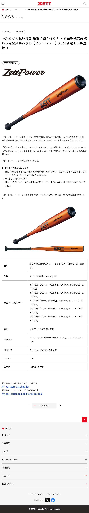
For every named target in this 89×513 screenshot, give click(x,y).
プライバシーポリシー (36, 494)
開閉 (84, 435)
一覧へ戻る (41, 405)
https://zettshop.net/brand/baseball (22, 393)
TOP (5, 9)
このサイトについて (54, 494)
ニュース (17, 9)
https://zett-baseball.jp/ (15, 386)
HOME (6, 428)
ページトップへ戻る (84, 419)
